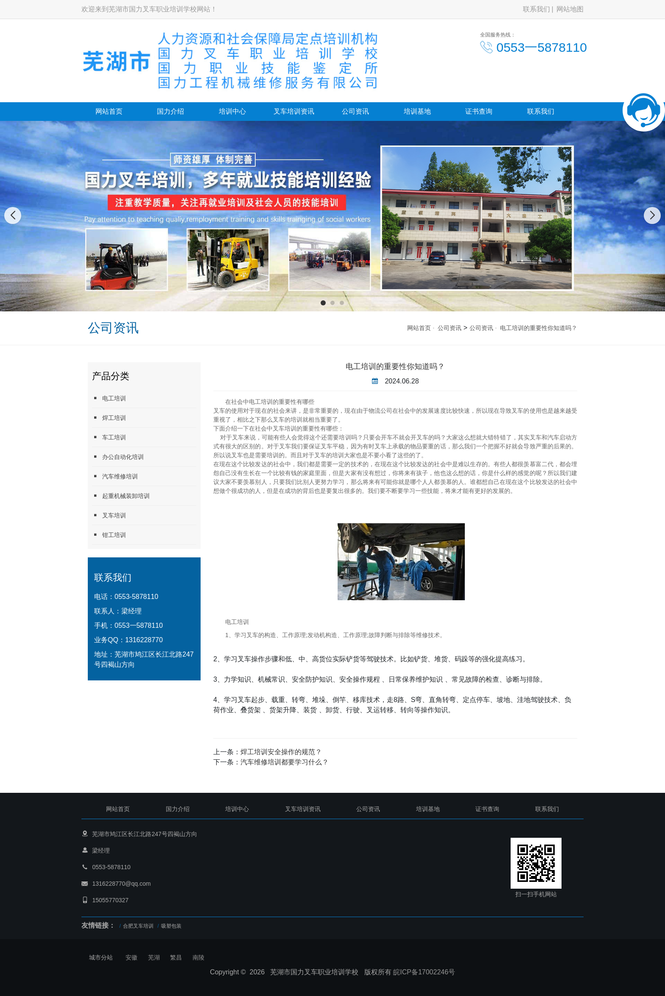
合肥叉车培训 (138, 926)
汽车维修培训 (115, 476)
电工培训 (109, 398)
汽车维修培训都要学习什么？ (284, 762)
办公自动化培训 (118, 456)
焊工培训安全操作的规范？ (281, 751)
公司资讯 (355, 111)
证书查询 (478, 111)
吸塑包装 (171, 926)
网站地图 (570, 9)
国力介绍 (170, 111)
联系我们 (536, 9)
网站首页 (109, 111)
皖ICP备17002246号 (424, 972)
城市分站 (101, 957)
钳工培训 (109, 534)
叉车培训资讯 (294, 111)
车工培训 (109, 437)
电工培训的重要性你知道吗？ (538, 328)
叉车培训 (109, 515)
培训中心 (232, 111)
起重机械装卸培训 (121, 495)
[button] (323, 302)
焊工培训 (109, 417)
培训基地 (417, 111)
